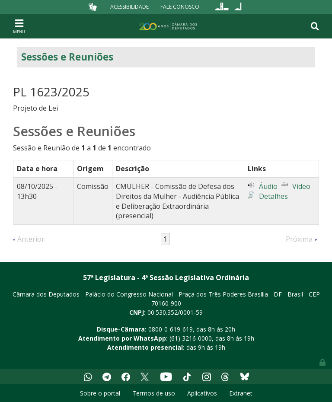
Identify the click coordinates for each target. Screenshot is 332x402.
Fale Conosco (179, 6)
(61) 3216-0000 (190, 338)
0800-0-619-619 (170, 329)
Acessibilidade (129, 6)
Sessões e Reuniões (67, 57)
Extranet (240, 393)
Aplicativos (202, 393)
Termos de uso (153, 393)
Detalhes (273, 196)
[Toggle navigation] (19, 25)
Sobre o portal (100, 393)
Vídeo (301, 186)
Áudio (268, 186)
